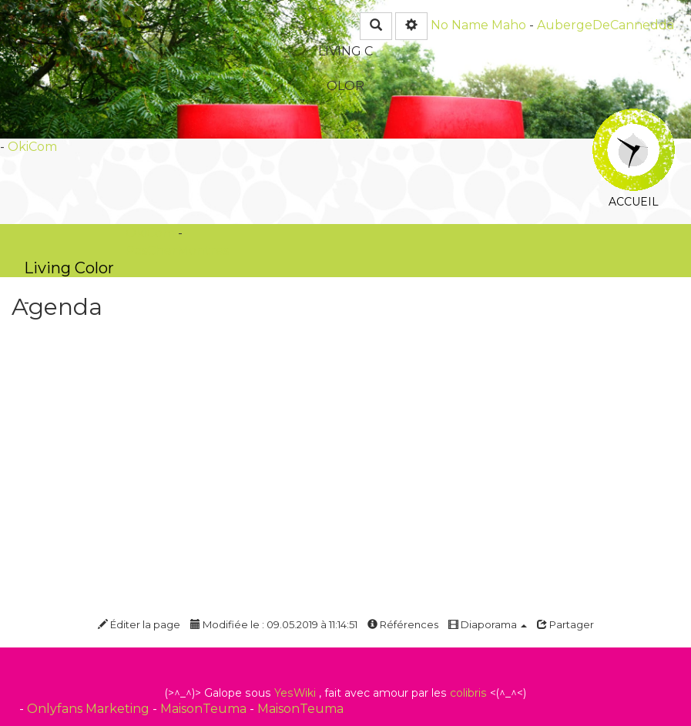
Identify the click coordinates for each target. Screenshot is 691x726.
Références (402, 624)
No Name (459, 25)
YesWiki (295, 693)
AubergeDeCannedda (605, 25)
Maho (508, 25)
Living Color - (69, 268)
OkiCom (32, 146)
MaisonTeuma (205, 708)
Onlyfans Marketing (90, 708)
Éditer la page (139, 624)
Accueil (634, 119)
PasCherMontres (177, 250)
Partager (565, 624)
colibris (468, 693)
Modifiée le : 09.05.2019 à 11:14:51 (273, 624)
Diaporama (487, 624)
